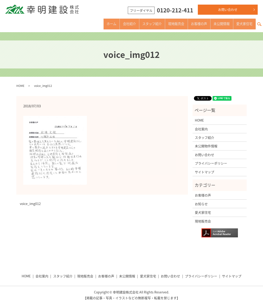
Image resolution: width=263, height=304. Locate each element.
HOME (20, 86)
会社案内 (201, 129)
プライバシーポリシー (211, 163)
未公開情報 (217, 23)
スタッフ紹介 (138, 23)
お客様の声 (191, 23)
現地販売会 (165, 23)
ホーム (91, 23)
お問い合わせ (227, 9)
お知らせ (201, 204)
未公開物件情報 (206, 146)
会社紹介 (112, 23)
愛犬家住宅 (243, 23)
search (261, 21)
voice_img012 (30, 204)
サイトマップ (204, 172)
